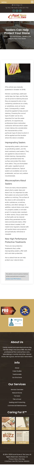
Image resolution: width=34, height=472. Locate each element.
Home (5, 36)
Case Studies (17, 371)
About (17, 368)
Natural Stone (17, 393)
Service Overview (17, 389)
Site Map (22, 459)
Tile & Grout (17, 399)
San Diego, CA (17, 5)
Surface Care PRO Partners (13, 279)
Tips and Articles (15, 36)
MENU (4, 2)
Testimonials (17, 374)
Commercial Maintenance (17, 406)
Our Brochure (17, 377)
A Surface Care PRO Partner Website (17, 461)
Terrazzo (17, 396)
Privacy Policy (13, 459)
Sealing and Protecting (17, 402)
